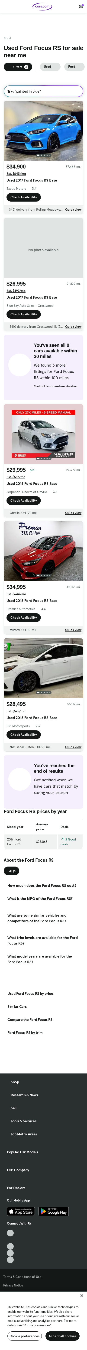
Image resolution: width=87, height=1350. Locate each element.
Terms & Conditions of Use (22, 1277)
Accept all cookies (62, 1336)
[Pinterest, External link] (10, 1259)
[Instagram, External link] (10, 1253)
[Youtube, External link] (10, 1246)
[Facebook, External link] (10, 1239)
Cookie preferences (25, 1336)
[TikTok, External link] (10, 1233)
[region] (43, 1320)
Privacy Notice (13, 1285)
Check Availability (23, 197)
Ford (7, 38)
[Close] (82, 1295)
